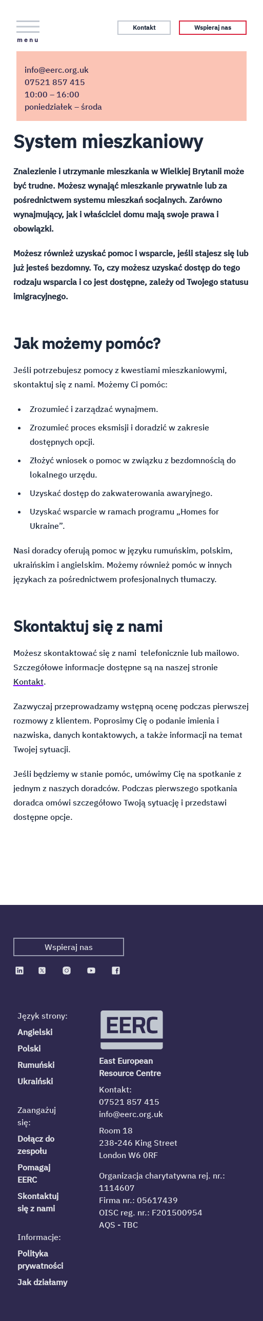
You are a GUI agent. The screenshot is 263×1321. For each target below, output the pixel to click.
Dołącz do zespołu (35, 1144)
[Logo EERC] (132, 1030)
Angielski (34, 1032)
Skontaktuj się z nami (37, 1202)
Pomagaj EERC (33, 1173)
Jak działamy (42, 1282)
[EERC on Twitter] (42, 970)
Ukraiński (35, 1081)
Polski (29, 1048)
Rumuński (35, 1065)
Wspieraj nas (212, 27)
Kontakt (144, 27)
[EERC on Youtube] (91, 970)
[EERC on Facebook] (116, 970)
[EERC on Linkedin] (19, 970)
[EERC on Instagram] (66, 970)
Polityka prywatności (40, 1259)
